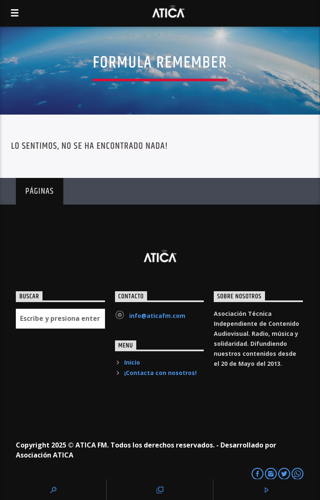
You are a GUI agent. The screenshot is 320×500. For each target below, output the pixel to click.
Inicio (132, 362)
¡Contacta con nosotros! (160, 373)
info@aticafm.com (157, 316)
